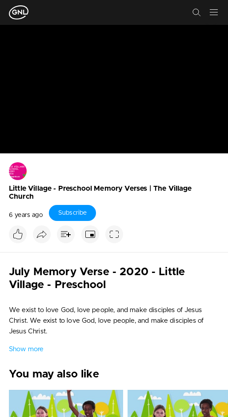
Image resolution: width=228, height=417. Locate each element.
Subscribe (72, 213)
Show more (26, 349)
